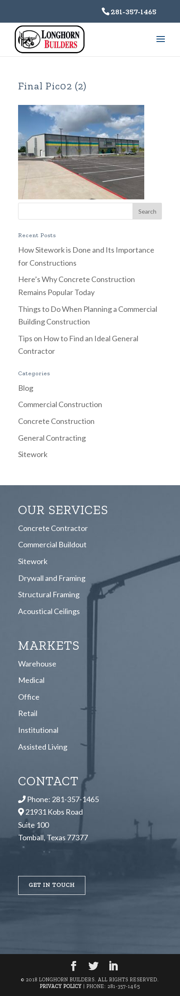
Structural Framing (48, 594)
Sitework (33, 454)
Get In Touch (52, 885)
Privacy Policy (61, 986)
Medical (31, 680)
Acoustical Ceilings (49, 611)
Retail (27, 713)
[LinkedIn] (113, 966)
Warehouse (37, 663)
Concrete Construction (56, 421)
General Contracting (52, 437)
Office (29, 696)
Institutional (38, 730)
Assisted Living (42, 746)
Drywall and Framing (51, 578)
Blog (25, 387)
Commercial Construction (60, 404)
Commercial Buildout (52, 544)
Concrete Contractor (53, 528)
